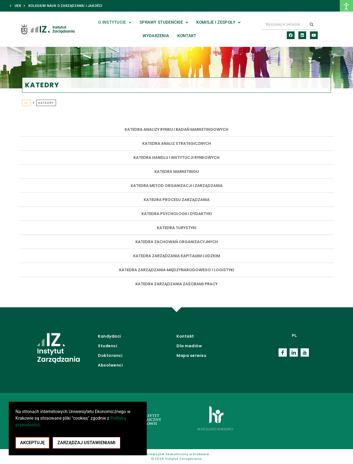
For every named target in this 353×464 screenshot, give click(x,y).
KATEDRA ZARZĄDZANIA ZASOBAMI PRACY (176, 284)
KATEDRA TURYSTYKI (176, 227)
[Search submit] (312, 24)
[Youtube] (305, 352)
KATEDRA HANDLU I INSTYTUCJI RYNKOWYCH (176, 157)
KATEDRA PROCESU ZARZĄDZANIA (177, 199)
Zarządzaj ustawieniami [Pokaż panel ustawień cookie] (86, 442)
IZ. (26, 102)
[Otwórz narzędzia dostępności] (346, 6)
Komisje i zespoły (218, 22)
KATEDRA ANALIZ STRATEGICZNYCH (176, 143)
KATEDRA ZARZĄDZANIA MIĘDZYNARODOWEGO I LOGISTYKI (176, 270)
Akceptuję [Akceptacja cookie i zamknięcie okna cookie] (32, 442)
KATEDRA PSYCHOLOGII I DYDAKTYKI (176, 213)
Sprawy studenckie (164, 22)
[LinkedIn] (294, 352)
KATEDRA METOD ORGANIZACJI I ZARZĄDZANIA (177, 185)
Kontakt (186, 35)
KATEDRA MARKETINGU (176, 171)
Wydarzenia (156, 35)
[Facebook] (283, 352)
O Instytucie (114, 22)
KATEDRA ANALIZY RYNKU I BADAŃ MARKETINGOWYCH (176, 129)
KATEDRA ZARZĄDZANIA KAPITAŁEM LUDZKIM (176, 256)
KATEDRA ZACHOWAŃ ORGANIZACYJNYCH (176, 242)
